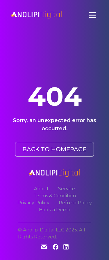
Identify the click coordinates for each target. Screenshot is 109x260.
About (41, 189)
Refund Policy (75, 202)
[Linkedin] (66, 247)
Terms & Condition (54, 195)
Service (66, 189)
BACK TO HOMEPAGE (54, 149)
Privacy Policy (33, 202)
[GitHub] (44, 247)
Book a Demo (54, 209)
